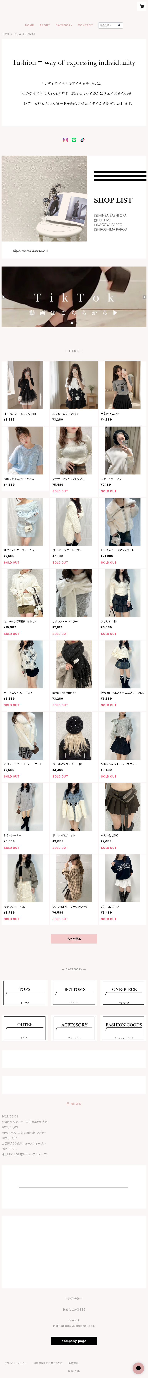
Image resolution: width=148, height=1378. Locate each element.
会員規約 (73, 1363)
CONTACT (85, 25)
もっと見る (74, 939)
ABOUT (44, 25)
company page (74, 1341)
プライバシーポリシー (16, 1363)
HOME (29, 25)
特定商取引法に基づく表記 (48, 1363)
